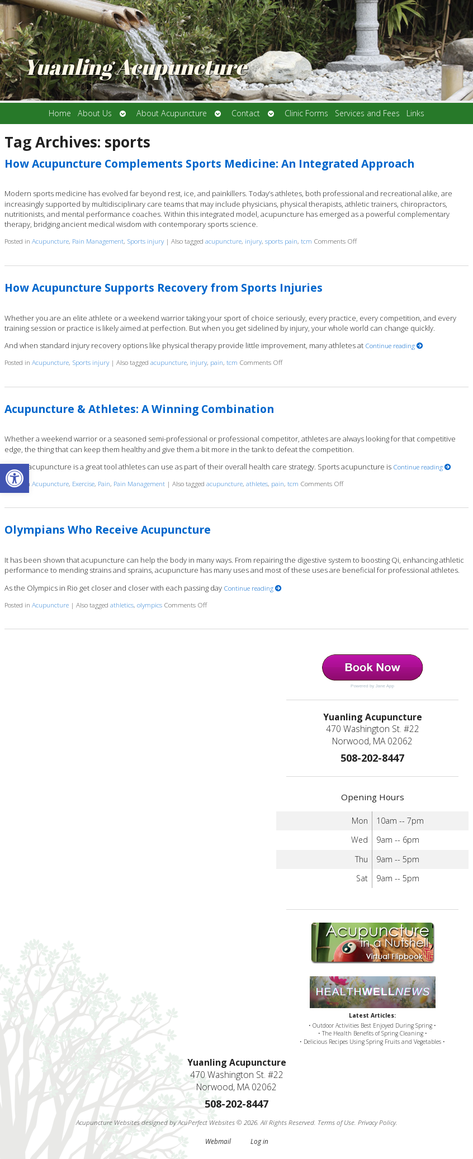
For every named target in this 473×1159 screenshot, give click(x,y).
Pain (104, 483)
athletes (257, 483)
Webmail (218, 1141)
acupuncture (223, 240)
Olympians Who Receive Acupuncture (107, 529)
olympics (149, 604)
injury (253, 240)
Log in (259, 1141)
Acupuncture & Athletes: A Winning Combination (139, 408)
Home (60, 113)
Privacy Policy (377, 1122)
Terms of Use (336, 1122)
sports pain (281, 240)
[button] (14, 478)
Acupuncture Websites (108, 1122)
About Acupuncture (171, 113)
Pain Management (98, 240)
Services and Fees (367, 113)
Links (415, 113)
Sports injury (145, 240)
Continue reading (394, 345)
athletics (122, 604)
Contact (245, 113)
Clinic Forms (306, 113)
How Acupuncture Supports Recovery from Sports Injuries (163, 287)
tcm (306, 240)
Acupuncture (50, 240)
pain (216, 362)
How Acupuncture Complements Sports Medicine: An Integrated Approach (209, 163)
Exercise (83, 483)
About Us (95, 113)
